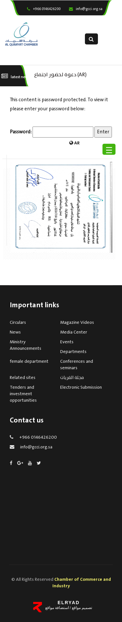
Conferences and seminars (76, 365)
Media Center (73, 332)
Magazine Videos (77, 322)
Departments (73, 351)
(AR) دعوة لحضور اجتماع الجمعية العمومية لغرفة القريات (62, 74)
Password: (51, 132)
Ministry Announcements (25, 345)
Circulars (18, 322)
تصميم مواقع (81, 607)
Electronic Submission (81, 387)
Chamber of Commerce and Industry (81, 583)
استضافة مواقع (57, 607)
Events (67, 342)
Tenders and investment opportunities (23, 394)
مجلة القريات (72, 377)
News (15, 332)
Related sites (22, 377)
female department (29, 361)
